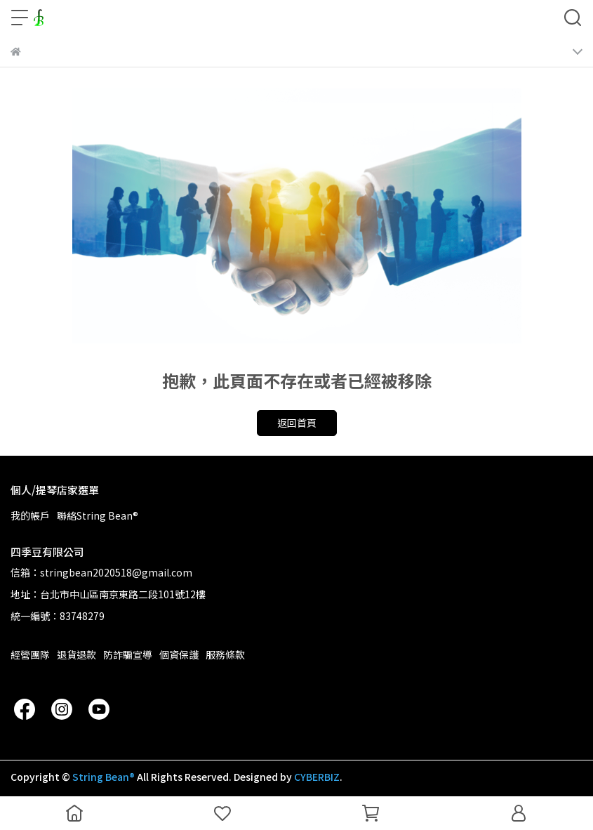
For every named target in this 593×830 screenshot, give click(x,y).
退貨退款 (76, 654)
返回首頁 (297, 423)
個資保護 (179, 654)
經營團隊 (30, 654)
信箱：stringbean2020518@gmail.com (101, 572)
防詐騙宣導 (127, 654)
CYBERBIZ (317, 777)
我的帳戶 (30, 515)
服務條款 (225, 654)
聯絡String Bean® (97, 515)
